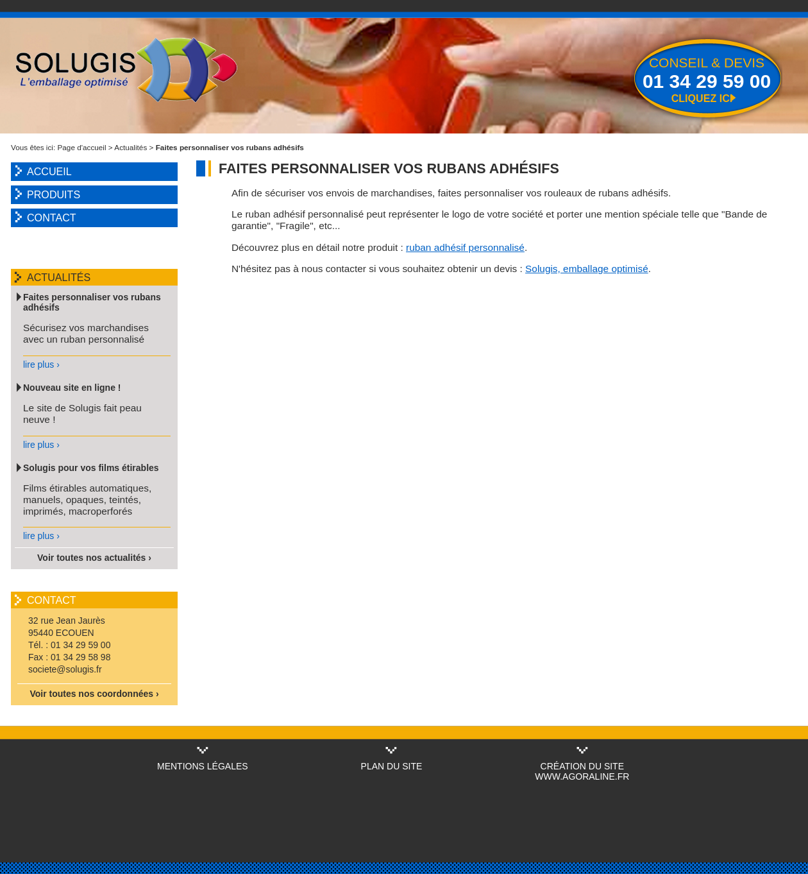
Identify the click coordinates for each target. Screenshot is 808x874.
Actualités (130, 147)
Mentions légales (202, 766)
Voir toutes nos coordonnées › (93, 694)
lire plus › (41, 364)
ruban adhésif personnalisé (465, 247)
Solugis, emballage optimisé (586, 268)
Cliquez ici (702, 98)
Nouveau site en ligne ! (72, 387)
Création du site (582, 766)
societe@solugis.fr (65, 669)
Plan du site (392, 766)
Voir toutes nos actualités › (94, 558)
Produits (53, 194)
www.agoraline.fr (582, 776)
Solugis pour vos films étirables (91, 468)
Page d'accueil (82, 147)
